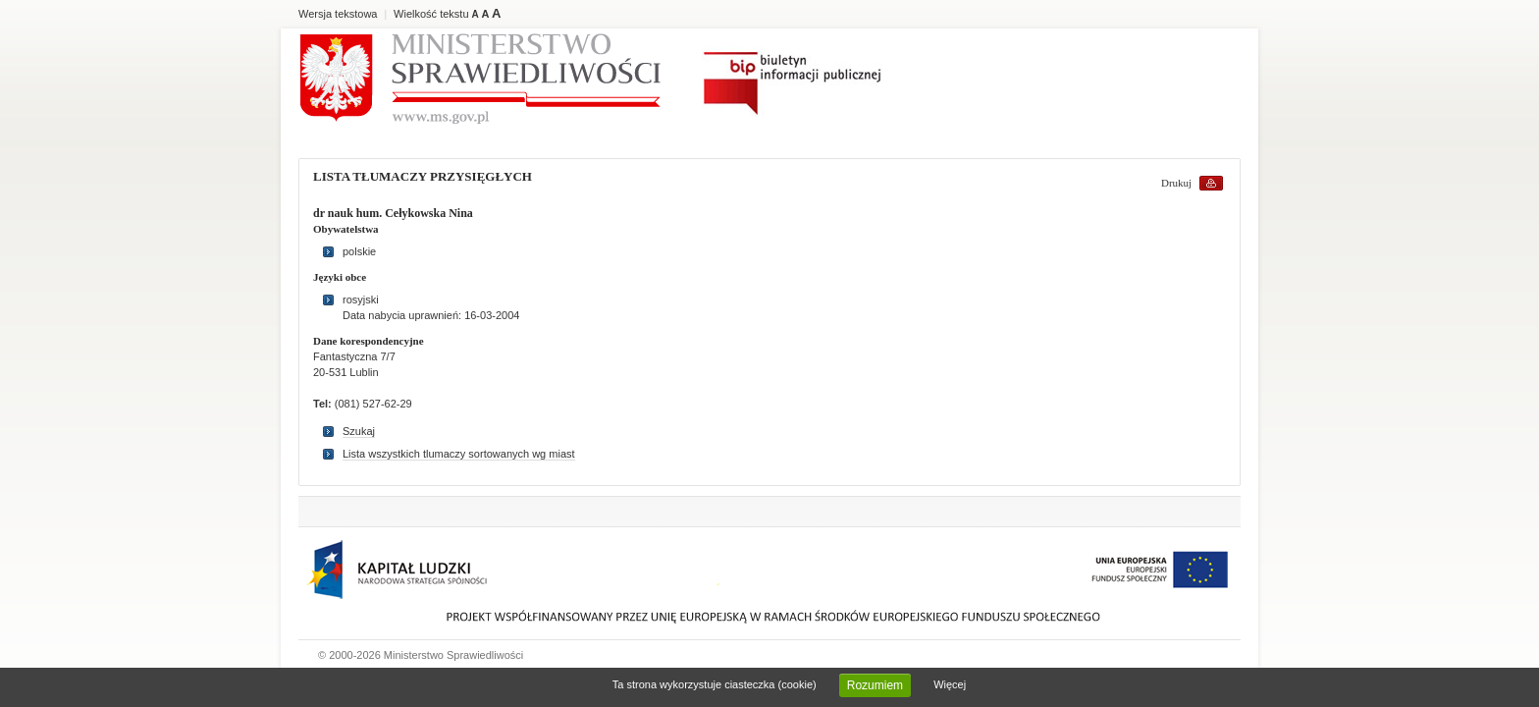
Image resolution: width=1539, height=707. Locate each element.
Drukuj (1176, 183)
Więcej (949, 684)
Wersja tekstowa (338, 14)
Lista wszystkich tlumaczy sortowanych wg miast (459, 454)
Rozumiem (875, 685)
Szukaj (359, 431)
